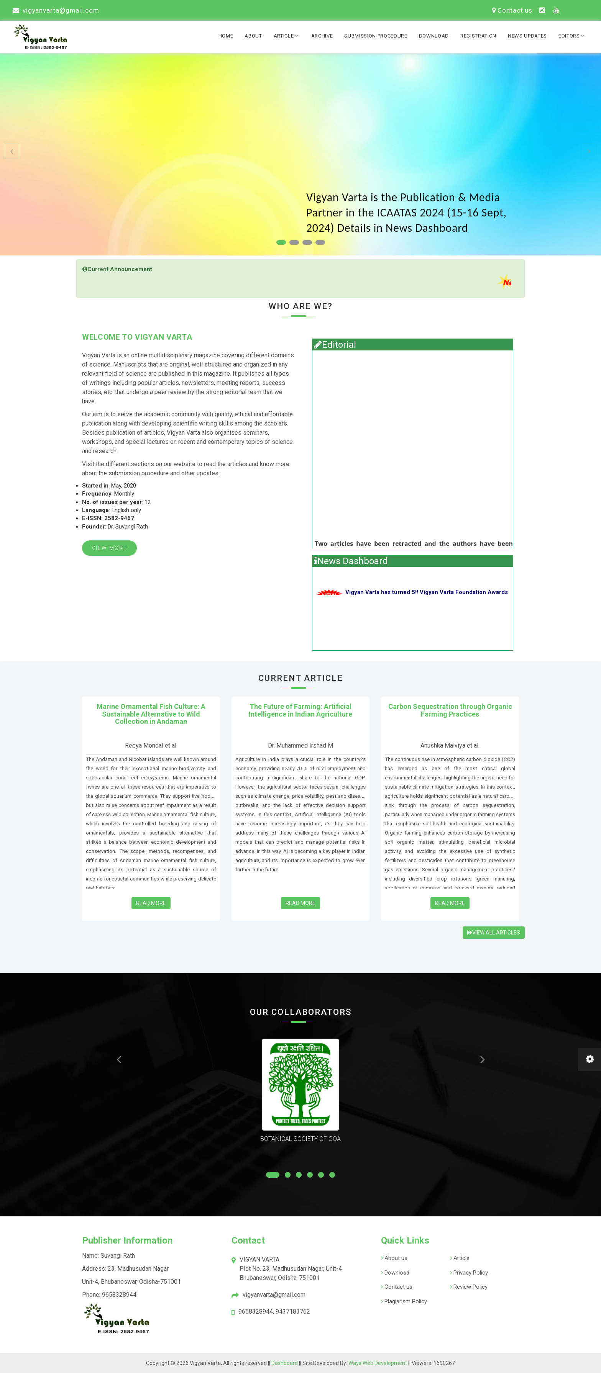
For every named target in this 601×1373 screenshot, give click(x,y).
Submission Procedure (375, 36)
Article (287, 36)
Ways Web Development (377, 1363)
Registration (478, 36)
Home (225, 36)
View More (109, 548)
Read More (151, 903)
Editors (572, 36)
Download (434, 36)
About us (395, 1258)
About (253, 36)
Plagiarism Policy (405, 1301)
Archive (322, 36)
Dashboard (285, 1363)
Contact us (512, 10)
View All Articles (493, 933)
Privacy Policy (470, 1272)
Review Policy (470, 1286)
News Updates (527, 36)
